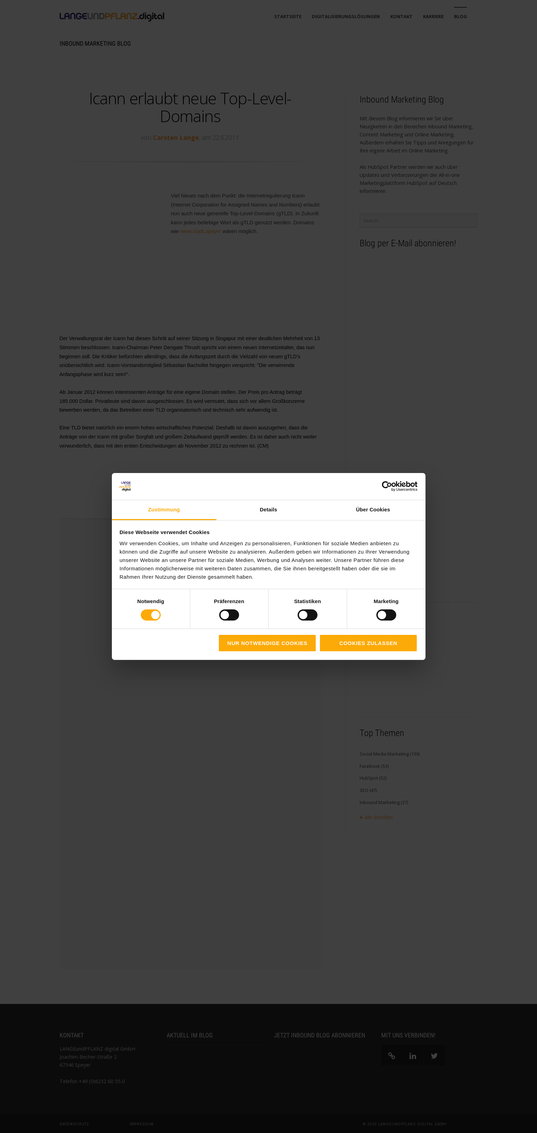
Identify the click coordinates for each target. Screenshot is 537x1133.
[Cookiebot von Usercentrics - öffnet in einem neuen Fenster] (386, 486)
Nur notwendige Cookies (267, 643)
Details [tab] (268, 509)
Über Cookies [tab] (373, 509)
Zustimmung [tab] (164, 509)
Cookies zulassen (368, 643)
